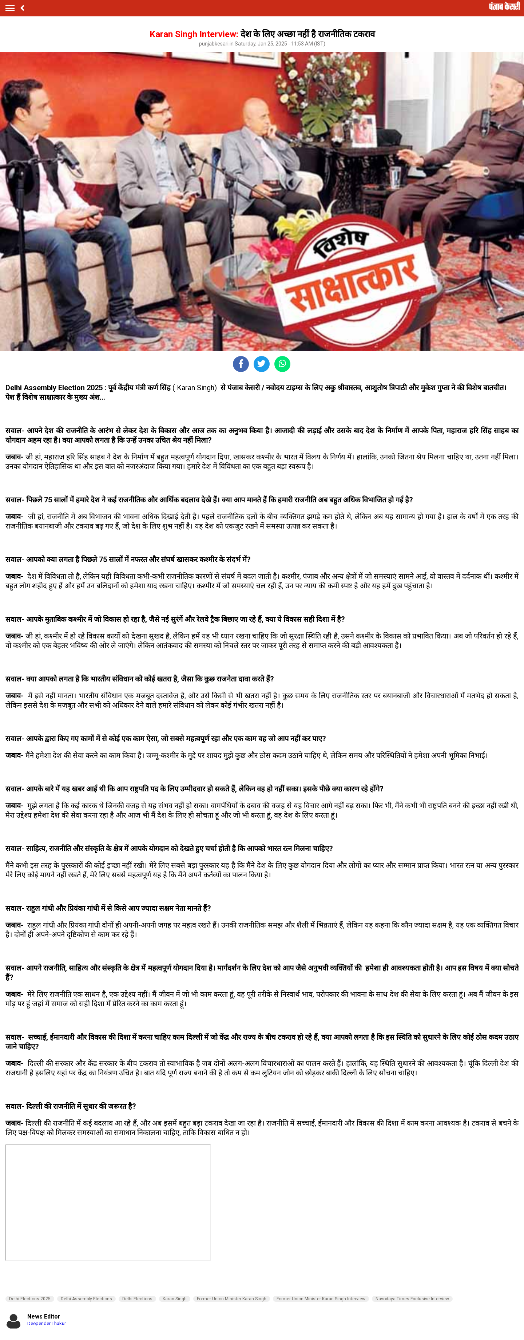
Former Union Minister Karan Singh (231, 1298)
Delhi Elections (137, 1298)
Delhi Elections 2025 (30, 1298)
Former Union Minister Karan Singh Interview (321, 1298)
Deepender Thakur (46, 1323)
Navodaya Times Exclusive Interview (412, 1298)
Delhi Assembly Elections (86, 1298)
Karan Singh (175, 1298)
